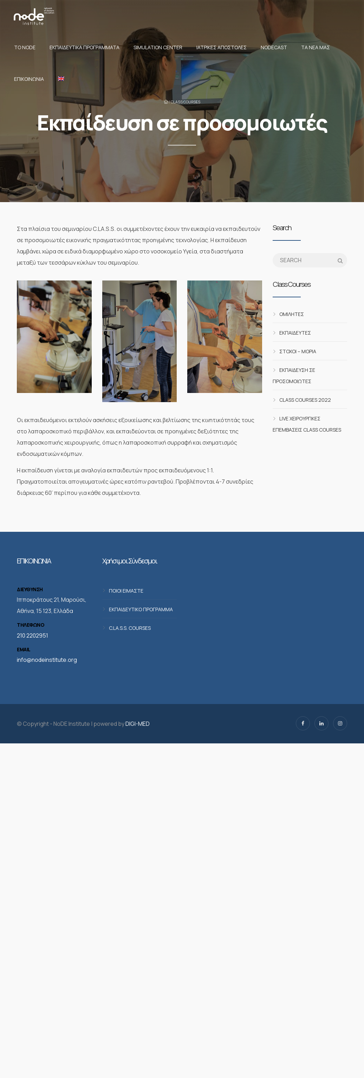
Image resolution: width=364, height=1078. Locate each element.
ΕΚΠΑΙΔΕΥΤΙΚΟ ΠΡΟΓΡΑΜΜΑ (141, 609)
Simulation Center (158, 47)
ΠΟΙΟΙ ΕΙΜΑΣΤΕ (126, 590)
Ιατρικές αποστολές (221, 47)
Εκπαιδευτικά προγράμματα (84, 47)
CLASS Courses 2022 (305, 399)
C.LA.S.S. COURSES (130, 627)
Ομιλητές (291, 314)
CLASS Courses (185, 101)
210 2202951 (32, 635)
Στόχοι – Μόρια (297, 351)
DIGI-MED (137, 724)
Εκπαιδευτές (295, 332)
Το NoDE (24, 47)
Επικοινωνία (29, 79)
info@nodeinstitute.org (47, 660)
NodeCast (274, 47)
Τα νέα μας (315, 47)
